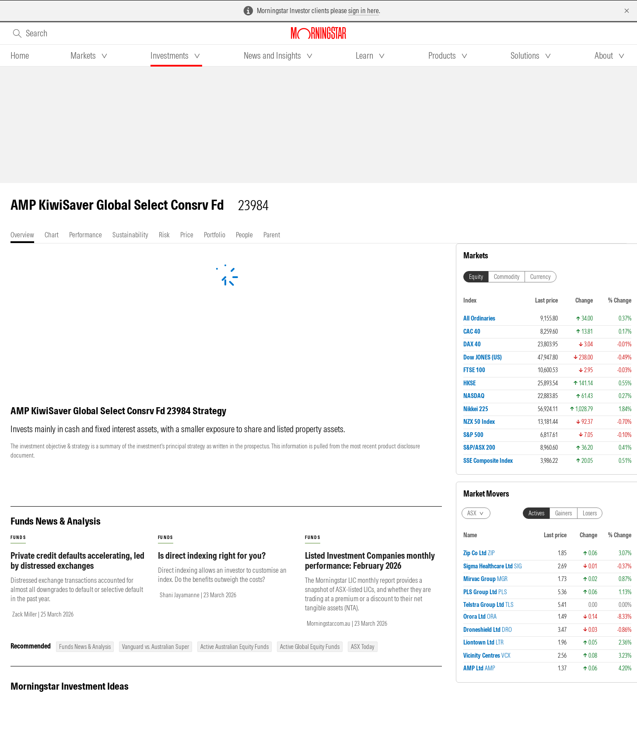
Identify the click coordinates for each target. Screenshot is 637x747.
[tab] (19, 56)
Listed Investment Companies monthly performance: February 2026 (370, 560)
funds (18, 537)
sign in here (363, 10)
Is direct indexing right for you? (212, 555)
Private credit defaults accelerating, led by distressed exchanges (77, 560)
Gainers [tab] (563, 331)
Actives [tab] (536, 331)
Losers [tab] (590, 331)
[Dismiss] (626, 10)
